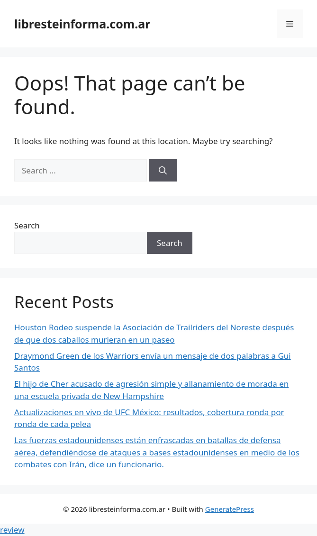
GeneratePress (229, 509)
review (12, 529)
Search (27, 225)
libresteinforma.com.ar (82, 24)
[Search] (163, 170)
